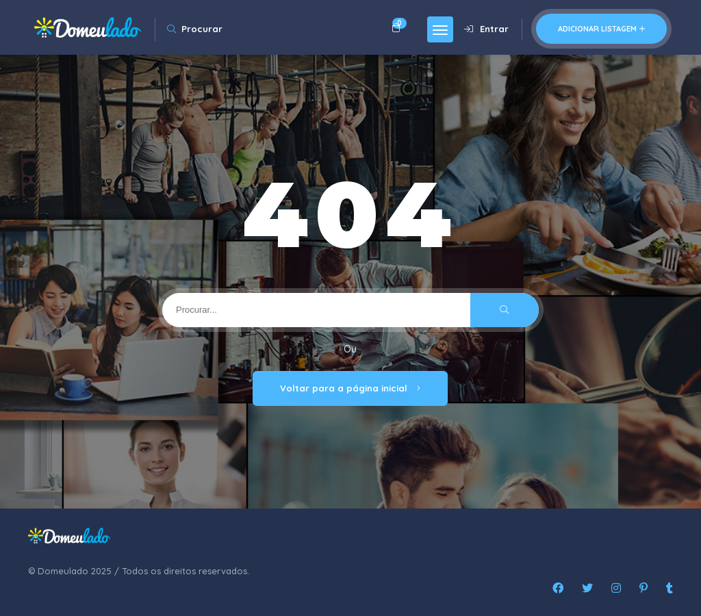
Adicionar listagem (601, 29)
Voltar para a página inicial (350, 388)
